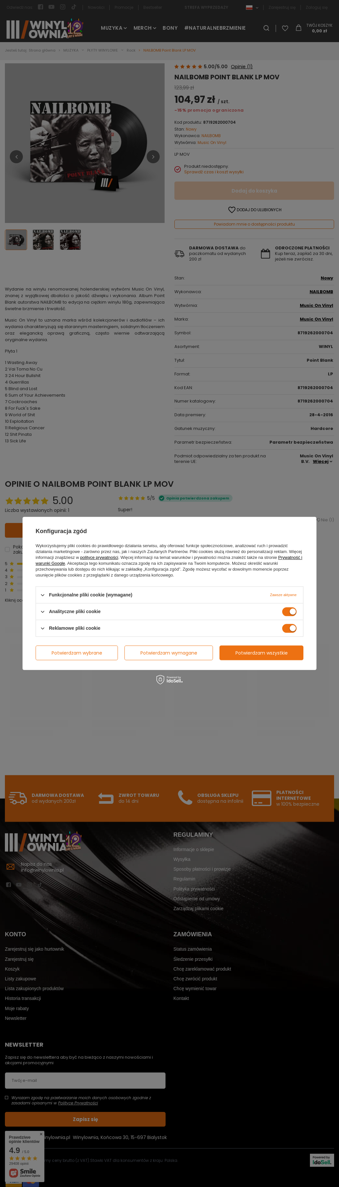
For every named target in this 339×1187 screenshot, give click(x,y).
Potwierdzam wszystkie (261, 653)
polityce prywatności (99, 557)
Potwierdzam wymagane (168, 653)
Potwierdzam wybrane (77, 653)
